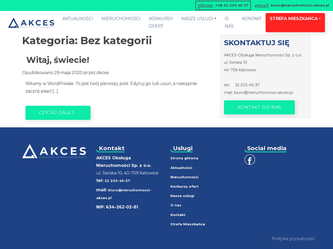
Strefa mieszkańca (294, 18)
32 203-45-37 (247, 85)
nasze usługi (197, 18)
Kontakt (251, 18)
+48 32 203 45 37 (223, 5)
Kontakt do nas (259, 107)
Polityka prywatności (293, 238)
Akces (103, 72)
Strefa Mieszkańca (187, 224)
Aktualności (77, 18)
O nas (175, 205)
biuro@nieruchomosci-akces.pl (292, 5)
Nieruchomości (120, 18)
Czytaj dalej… (58, 112)
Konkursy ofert (184, 186)
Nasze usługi (182, 196)
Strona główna (184, 158)
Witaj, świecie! (57, 60)
